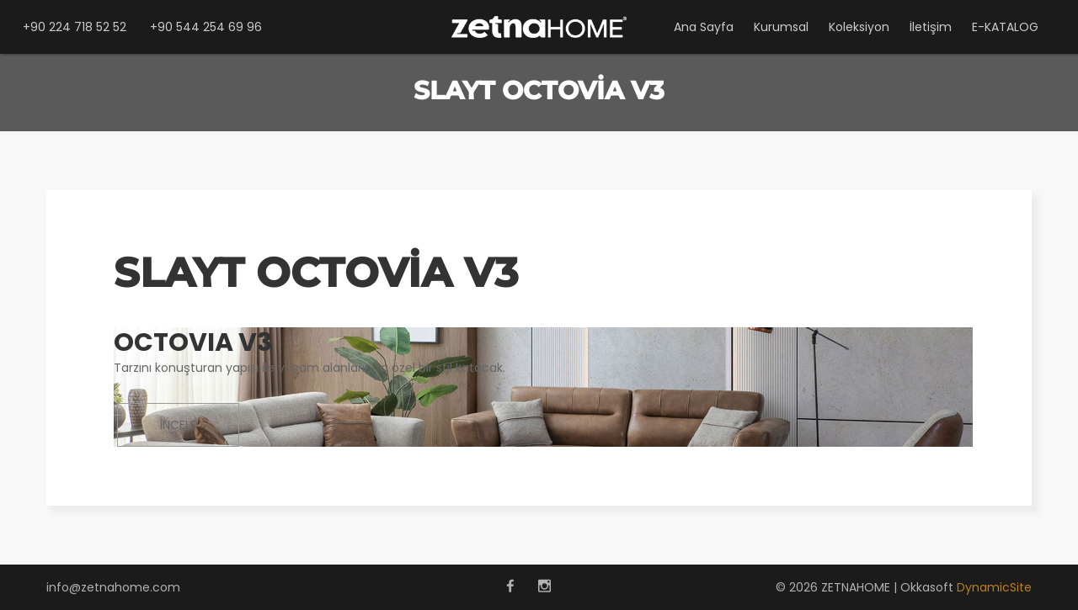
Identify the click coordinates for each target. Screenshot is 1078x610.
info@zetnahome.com (113, 587)
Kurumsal (781, 27)
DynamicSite (994, 587)
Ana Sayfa (704, 27)
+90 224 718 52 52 (74, 27)
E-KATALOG (1005, 27)
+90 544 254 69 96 (206, 27)
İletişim (931, 27)
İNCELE (178, 424)
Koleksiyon (859, 27)
